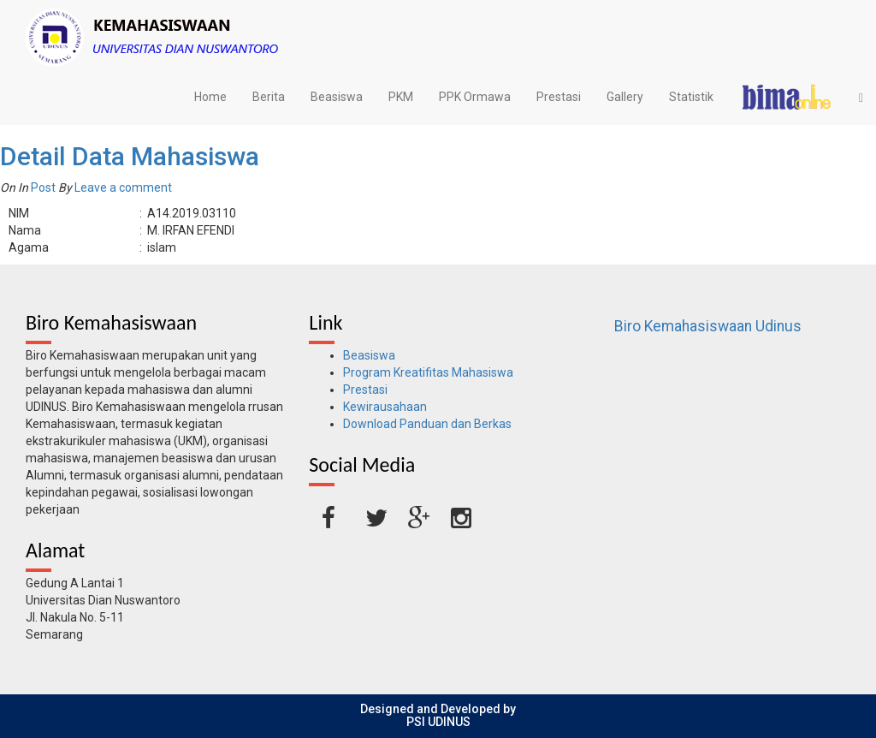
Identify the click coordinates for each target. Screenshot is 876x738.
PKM (400, 97)
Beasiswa (337, 97)
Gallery (625, 97)
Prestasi (558, 97)
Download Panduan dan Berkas (427, 424)
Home (210, 97)
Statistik (691, 97)
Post (43, 187)
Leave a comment (123, 187)
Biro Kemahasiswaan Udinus (708, 326)
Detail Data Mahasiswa (129, 156)
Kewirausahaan (385, 407)
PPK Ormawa (475, 97)
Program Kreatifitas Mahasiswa (428, 372)
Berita (268, 97)
